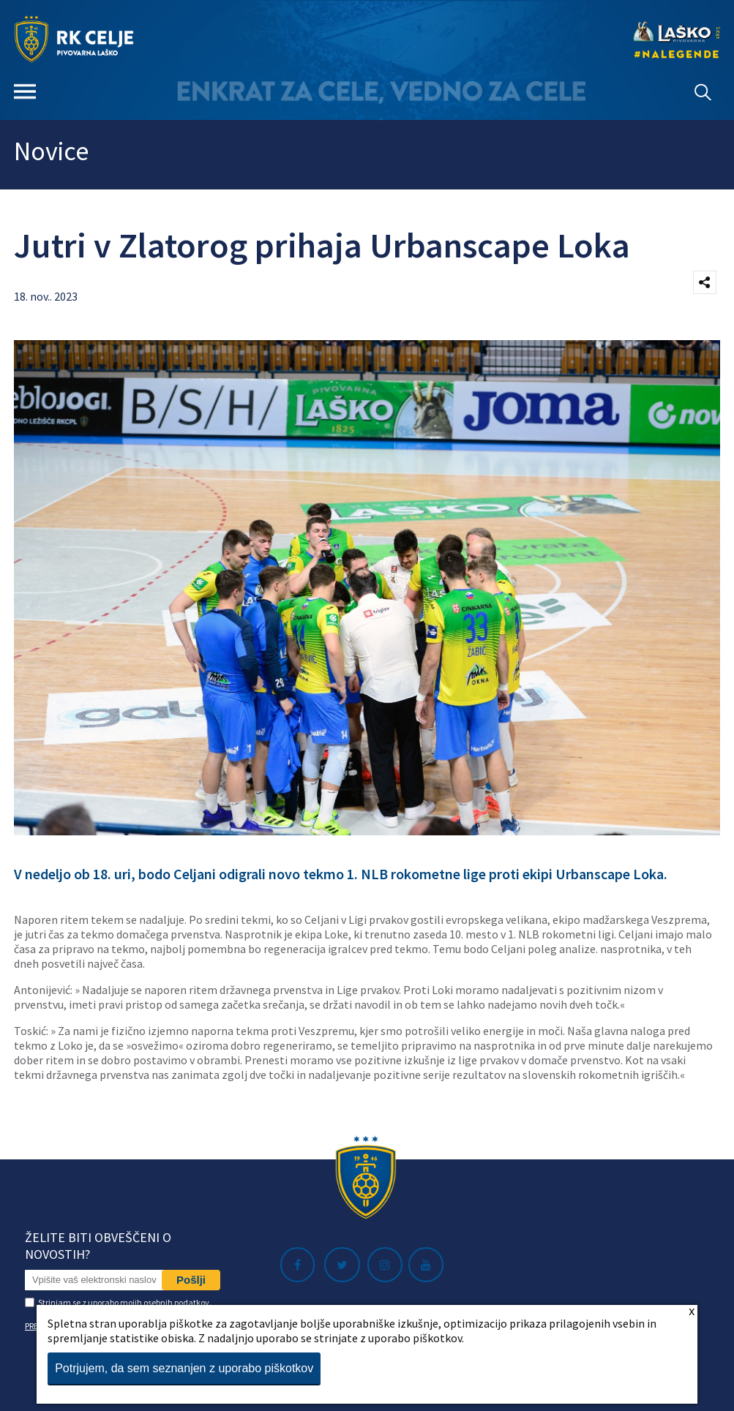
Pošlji (191, 1279)
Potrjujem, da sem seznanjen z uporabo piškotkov (184, 1368)
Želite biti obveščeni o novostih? (98, 1246)
